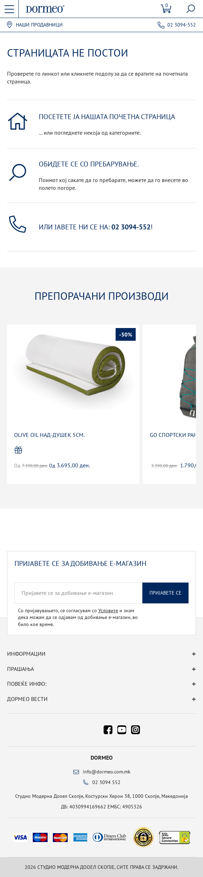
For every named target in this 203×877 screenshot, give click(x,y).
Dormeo (102, 757)
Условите (108, 610)
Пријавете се (165, 593)
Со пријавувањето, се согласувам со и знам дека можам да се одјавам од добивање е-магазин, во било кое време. (78, 617)
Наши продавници (39, 25)
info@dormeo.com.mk (106, 771)
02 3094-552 (181, 25)
